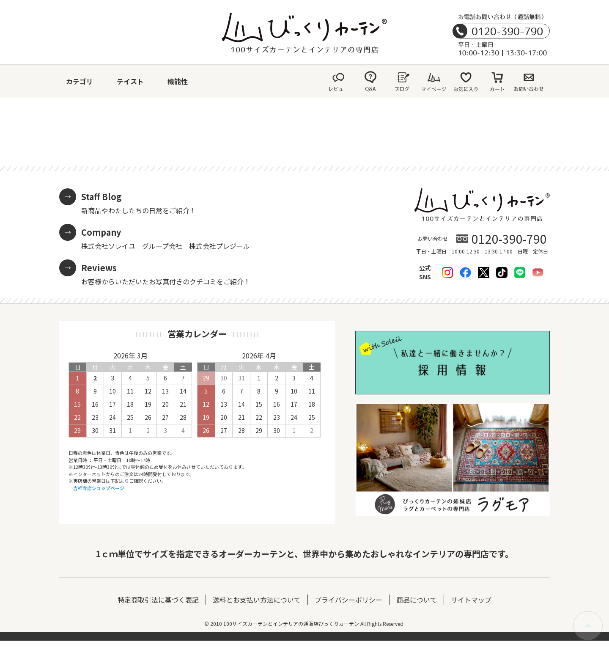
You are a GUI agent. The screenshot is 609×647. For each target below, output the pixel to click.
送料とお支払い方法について (257, 600)
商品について (416, 600)
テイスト (130, 81)
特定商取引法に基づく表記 (158, 600)
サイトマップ (471, 600)
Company (101, 232)
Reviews (99, 268)
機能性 (177, 81)
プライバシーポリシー (348, 600)
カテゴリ (79, 81)
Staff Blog (101, 196)
